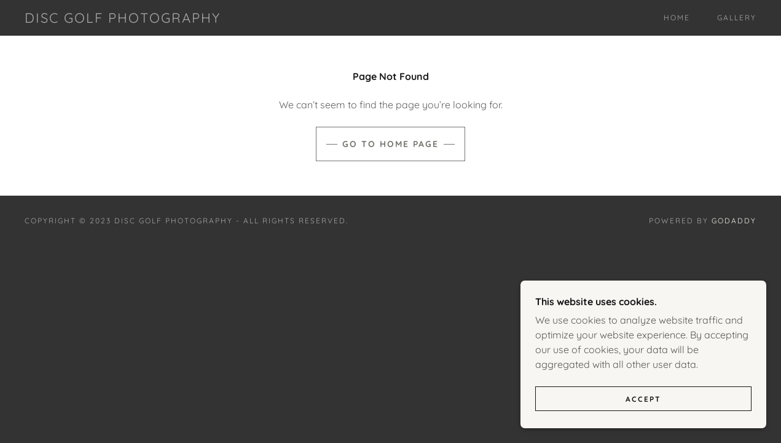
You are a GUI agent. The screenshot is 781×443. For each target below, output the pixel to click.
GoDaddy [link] (734, 220)
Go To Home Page (390, 144)
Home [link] (677, 17)
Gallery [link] (736, 17)
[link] (123, 19)
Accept (643, 399)
